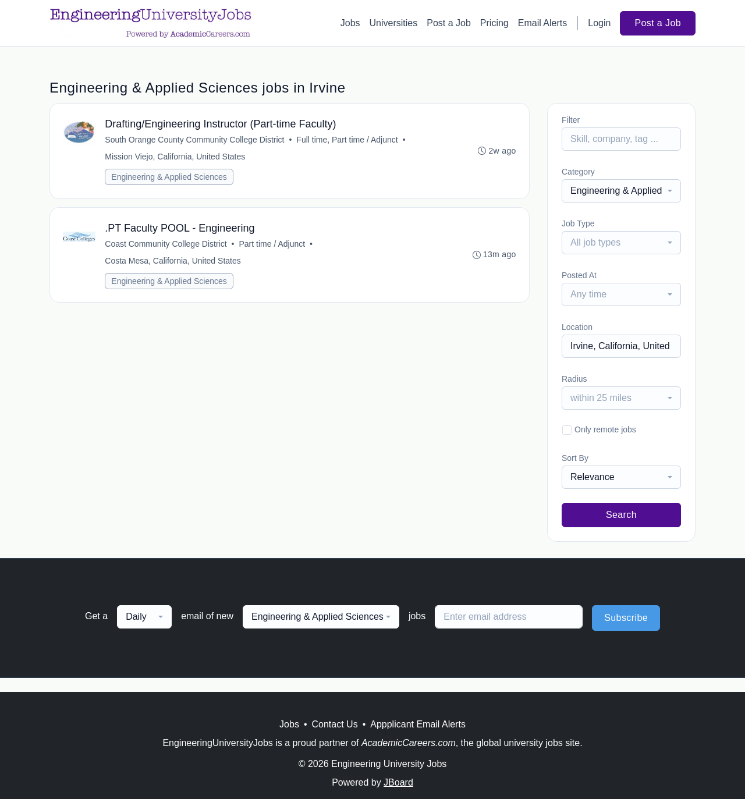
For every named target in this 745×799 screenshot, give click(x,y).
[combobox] (621, 191)
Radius (574, 378)
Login (599, 23)
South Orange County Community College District (195, 140)
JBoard (398, 782)
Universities (394, 23)
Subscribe (626, 618)
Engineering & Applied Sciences (170, 178)
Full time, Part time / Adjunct (348, 140)
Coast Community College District (167, 246)
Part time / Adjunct (273, 246)
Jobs (350, 23)
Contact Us (335, 724)
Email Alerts (542, 23)
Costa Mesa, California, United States (174, 263)
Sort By (575, 458)
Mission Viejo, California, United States (176, 157)
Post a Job (449, 23)
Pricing (494, 23)
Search (621, 515)
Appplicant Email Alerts (418, 724)
